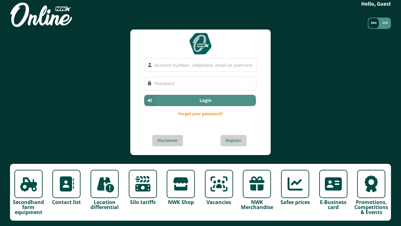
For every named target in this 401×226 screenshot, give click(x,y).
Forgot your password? (200, 114)
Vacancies (218, 202)
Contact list (66, 202)
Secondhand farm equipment (28, 207)
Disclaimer (167, 140)
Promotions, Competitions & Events (371, 207)
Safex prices (295, 202)
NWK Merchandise (257, 204)
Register (234, 140)
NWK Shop (181, 202)
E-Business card (333, 204)
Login (178, 100)
